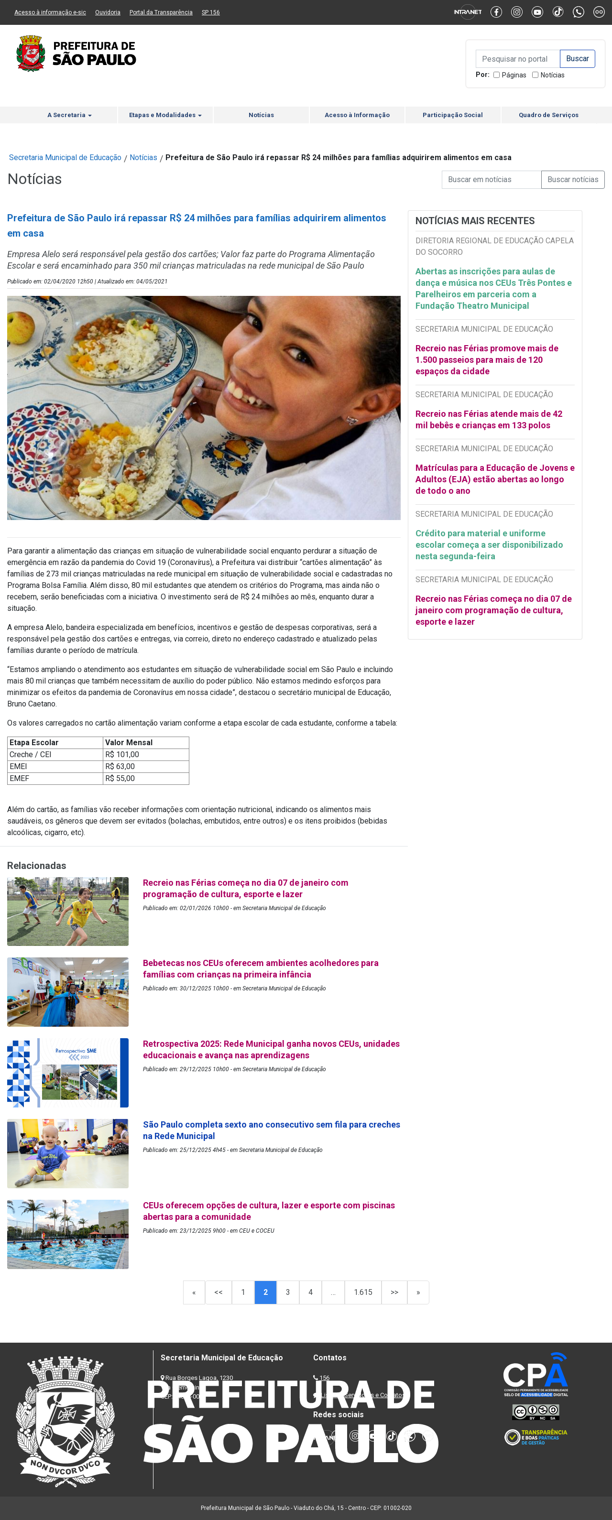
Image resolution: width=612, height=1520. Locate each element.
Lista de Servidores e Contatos (363, 1395)
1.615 (363, 1292)
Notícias (553, 75)
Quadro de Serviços (549, 115)
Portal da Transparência (161, 12)
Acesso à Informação (357, 115)
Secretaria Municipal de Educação (65, 157)
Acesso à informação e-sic (50, 12)
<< (218, 1292)
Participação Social (453, 115)
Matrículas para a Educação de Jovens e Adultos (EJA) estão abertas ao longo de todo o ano (495, 479)
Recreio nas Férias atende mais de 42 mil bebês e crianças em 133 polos (488, 419)
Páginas (514, 75)
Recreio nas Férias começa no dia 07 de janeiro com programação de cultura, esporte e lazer (493, 610)
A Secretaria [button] (69, 115)
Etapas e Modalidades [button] (165, 115)
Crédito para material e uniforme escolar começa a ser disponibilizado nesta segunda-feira (489, 544)
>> (394, 1292)
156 (324, 1377)
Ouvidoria (107, 12)
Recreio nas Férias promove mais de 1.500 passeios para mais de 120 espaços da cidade (486, 359)
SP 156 (211, 12)
